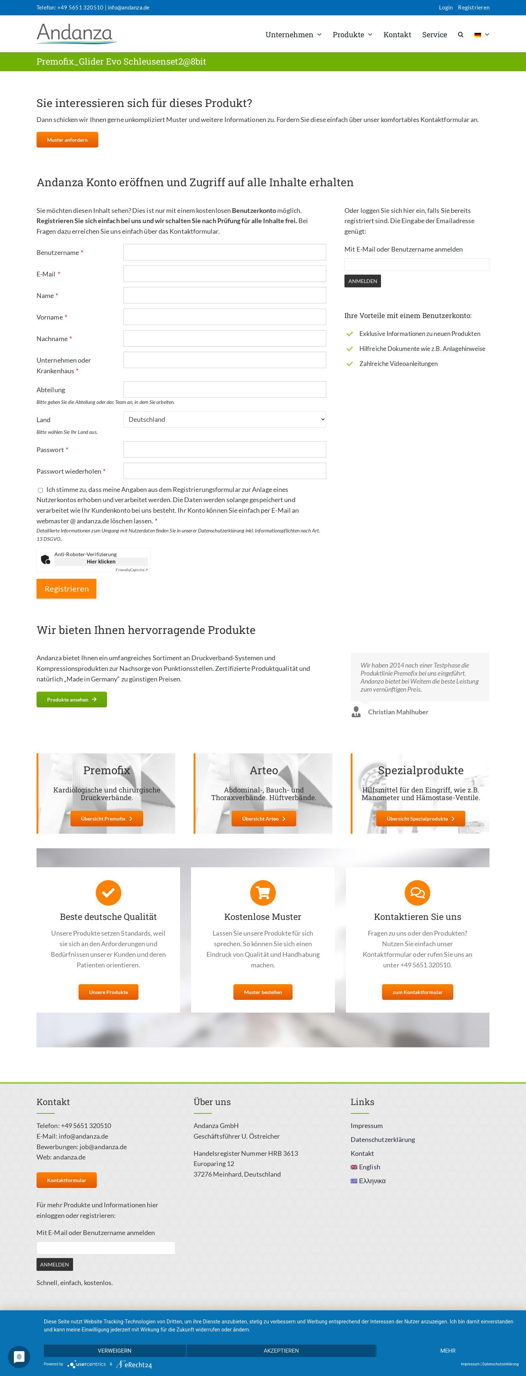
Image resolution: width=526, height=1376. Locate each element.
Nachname (54, 339)
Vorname (52, 317)
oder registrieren (90, 1215)
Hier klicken (101, 562)
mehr (448, 1351)
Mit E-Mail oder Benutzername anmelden (403, 249)
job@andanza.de (103, 1147)
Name (47, 295)
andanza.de (69, 1157)
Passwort (52, 450)
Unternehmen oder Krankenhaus (64, 365)
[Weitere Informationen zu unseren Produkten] (72, 699)
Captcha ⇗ (132, 569)
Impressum (470, 1364)
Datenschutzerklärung (501, 1364)
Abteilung (51, 390)
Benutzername (60, 252)
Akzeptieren (281, 1351)
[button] (461, 34)
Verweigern (115, 1351)
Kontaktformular (193, 231)
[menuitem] (481, 34)
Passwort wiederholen (71, 471)
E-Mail (48, 274)
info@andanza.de (128, 7)
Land (43, 420)
